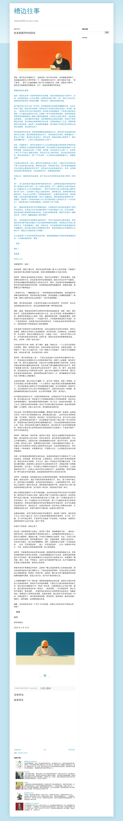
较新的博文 (17, 750)
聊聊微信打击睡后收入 (30, 761)
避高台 (26, 782)
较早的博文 (72, 750)
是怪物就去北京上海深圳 (31, 803)
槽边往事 (27, 11)
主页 (44, 750)
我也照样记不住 (28, 793)
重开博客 (27, 772)
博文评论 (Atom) (23, 753)
